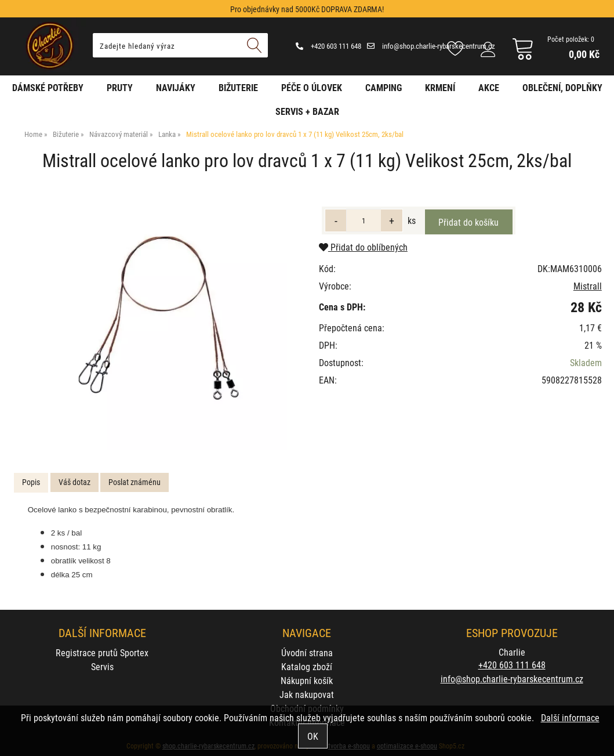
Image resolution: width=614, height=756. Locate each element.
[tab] (31, 482)
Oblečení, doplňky (562, 87)
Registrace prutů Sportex (102, 652)
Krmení (440, 87)
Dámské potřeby (47, 87)
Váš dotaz (74, 481)
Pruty (120, 87)
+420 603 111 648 (328, 46)
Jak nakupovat (306, 694)
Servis (102, 666)
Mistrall (587, 286)
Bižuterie (238, 87)
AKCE (488, 87)
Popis (31, 481)
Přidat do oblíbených (363, 247)
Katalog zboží (306, 666)
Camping (383, 87)
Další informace (570, 717)
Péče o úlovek (311, 87)
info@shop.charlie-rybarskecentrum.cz (431, 46)
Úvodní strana (307, 652)
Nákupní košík (307, 680)
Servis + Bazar (307, 111)
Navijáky (175, 87)
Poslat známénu (134, 481)
